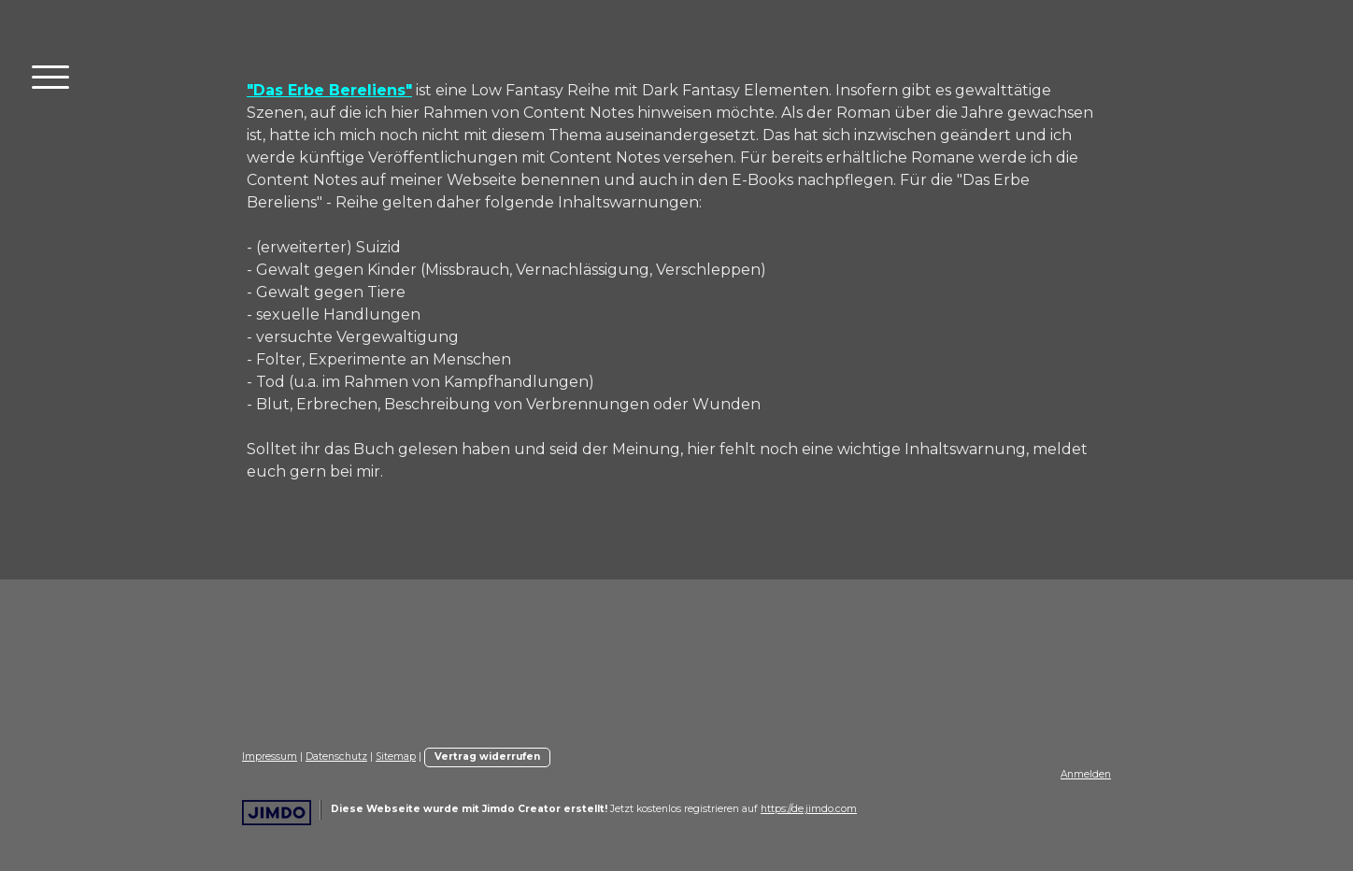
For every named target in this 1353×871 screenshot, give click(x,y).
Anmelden (1086, 774)
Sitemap (396, 756)
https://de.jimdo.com (809, 809)
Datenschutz (336, 756)
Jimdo (276, 812)
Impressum (269, 756)
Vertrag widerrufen (487, 756)
